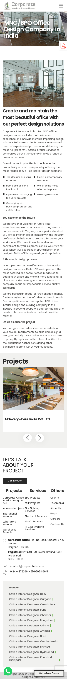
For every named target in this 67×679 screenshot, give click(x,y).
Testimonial (57, 503)
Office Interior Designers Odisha (29, 625)
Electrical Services (36, 516)
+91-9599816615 (38, 571)
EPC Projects (32, 497)
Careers (55, 519)
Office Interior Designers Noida (28, 636)
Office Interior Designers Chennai (30, 615)
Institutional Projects (10, 515)
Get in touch (15, 480)
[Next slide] (39, 438)
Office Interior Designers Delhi (27, 594)
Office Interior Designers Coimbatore (32, 604)
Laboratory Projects (9, 523)
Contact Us (57, 524)
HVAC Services (34, 521)
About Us (55, 508)
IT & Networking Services (34, 528)
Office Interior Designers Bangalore (31, 620)
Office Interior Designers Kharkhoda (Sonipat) (31, 659)
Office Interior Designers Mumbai (29, 646)
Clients (54, 497)
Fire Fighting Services (32, 510)
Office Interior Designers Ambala (29, 631)
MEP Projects (32, 503)
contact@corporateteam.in (27, 566)
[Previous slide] (27, 438)
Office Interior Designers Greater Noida (33, 641)
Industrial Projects (13, 508)
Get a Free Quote (49, 673)
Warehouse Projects (9, 531)
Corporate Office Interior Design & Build (13, 500)
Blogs (53, 513)
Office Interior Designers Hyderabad (31, 652)
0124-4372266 (19, 571)
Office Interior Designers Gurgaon (30, 599)
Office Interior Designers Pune (27, 610)
